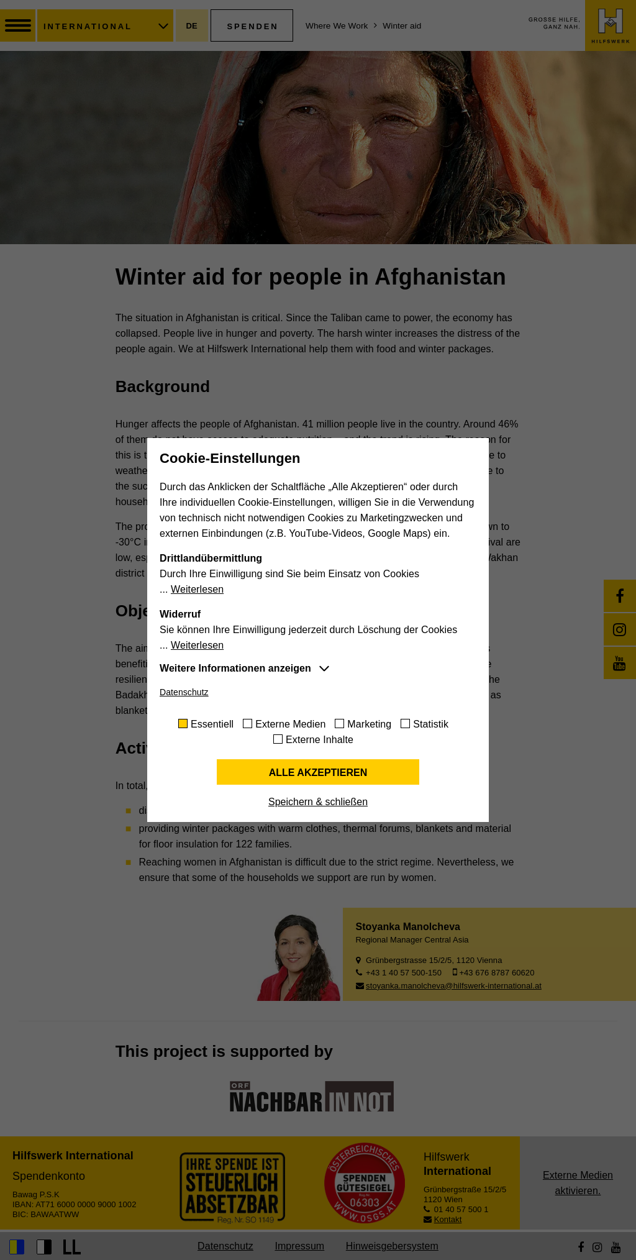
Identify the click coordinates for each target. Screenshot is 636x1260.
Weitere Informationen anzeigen (235, 668)
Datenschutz (184, 692)
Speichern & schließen (318, 802)
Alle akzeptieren (318, 772)
